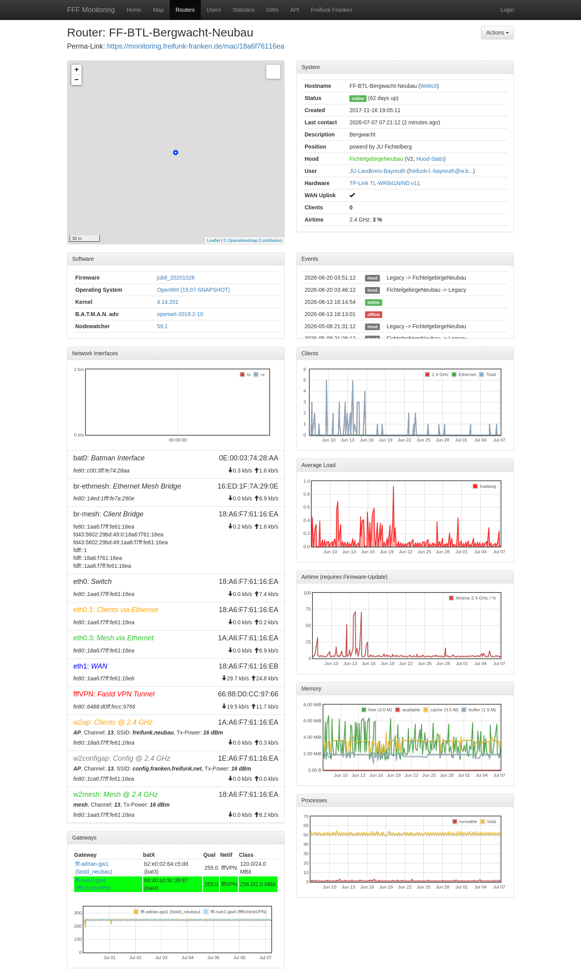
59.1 (162, 326)
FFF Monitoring (91, 10)
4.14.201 (168, 302)
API (294, 10)
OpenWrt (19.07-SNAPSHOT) (193, 290)
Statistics (243, 10)
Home (134, 10)
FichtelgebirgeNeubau (376, 159)
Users (214, 10)
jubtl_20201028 (176, 277)
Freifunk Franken (331, 10)
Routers (185, 10)
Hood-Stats (430, 159)
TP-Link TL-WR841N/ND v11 (384, 183)
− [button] (76, 80)
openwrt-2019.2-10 (180, 314)
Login (507, 10)
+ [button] (76, 70)
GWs (272, 10)
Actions (497, 32)
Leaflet (213, 240)
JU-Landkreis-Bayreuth (377, 171)
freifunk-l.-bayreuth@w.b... (441, 171)
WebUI (428, 86)
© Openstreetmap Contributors (252, 240)
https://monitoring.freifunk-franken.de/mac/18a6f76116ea (195, 46)
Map (158, 10)
